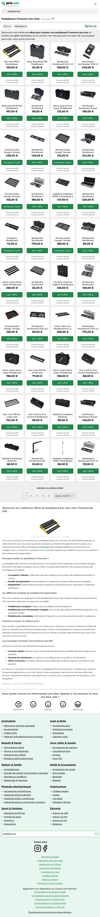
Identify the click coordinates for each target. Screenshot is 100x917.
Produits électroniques (16, 786)
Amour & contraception (16, 751)
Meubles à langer (62, 802)
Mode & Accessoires (63, 764)
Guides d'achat (50, 875)
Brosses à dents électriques (18, 758)
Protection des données (50, 860)
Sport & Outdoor (11, 808)
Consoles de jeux (61, 751)
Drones (56, 755)
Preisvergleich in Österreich (50, 899)
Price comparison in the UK (50, 907)
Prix (7, 26)
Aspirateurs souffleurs (15, 776)
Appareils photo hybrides (17, 795)
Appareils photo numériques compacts (24, 802)
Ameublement (12, 769)
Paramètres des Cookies (50, 883)
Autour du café (60, 813)
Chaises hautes (60, 791)
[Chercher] (3, 11)
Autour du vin (60, 820)
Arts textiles (59, 773)
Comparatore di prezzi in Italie (50, 892)
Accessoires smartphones (17, 791)
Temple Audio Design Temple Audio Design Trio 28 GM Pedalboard (62, 239)
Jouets (56, 795)
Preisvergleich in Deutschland (50, 903)
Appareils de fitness (14, 813)
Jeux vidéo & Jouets (63, 742)
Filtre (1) (90, 26)
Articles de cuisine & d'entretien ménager (26, 773)
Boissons (57, 824)
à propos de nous (50, 872)
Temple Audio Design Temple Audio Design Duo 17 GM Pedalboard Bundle (62, 151)
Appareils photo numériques (19, 798)
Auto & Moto (58, 721)
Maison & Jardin (11, 764)
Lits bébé (57, 798)
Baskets (57, 780)
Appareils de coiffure (15, 755)
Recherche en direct (50, 864)
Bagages (57, 776)
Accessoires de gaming (65, 747)
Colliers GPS (10, 733)
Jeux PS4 (57, 758)
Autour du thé (60, 816)
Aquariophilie (11, 729)
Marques (21, 26)
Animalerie (8, 721)
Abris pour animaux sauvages (19, 725)
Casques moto (60, 736)
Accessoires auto (61, 725)
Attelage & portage (63, 729)
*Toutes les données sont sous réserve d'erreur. (50, 912)
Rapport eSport (50, 879)
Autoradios (58, 733)
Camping (9, 820)
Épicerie (55, 808)
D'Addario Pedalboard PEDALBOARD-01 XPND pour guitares (12, 239)
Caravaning (10, 824)
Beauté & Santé (11, 742)
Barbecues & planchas (15, 780)
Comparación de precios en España (50, 895)
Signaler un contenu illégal (50, 488)
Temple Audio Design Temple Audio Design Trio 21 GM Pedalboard (12, 195)
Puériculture (58, 786)
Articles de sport (12, 816)
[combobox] (52, 11)
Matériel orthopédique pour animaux (23, 736)
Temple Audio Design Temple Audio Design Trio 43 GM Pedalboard (12, 151)
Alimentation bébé (14, 747)
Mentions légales (50, 857)
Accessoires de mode (64, 769)
